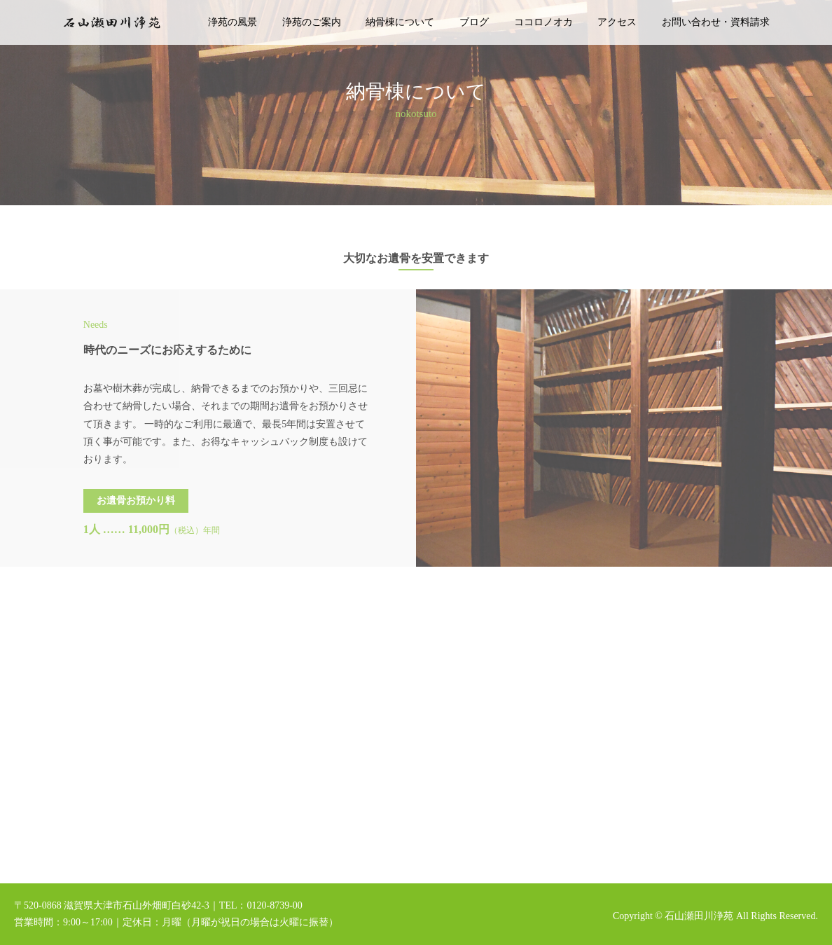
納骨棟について (400, 22)
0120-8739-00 (274, 905)
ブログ (474, 22)
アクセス (617, 22)
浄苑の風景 (232, 22)
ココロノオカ (543, 22)
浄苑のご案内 (311, 22)
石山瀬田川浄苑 (699, 916)
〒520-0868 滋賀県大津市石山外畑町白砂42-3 (111, 905)
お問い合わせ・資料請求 (716, 22)
